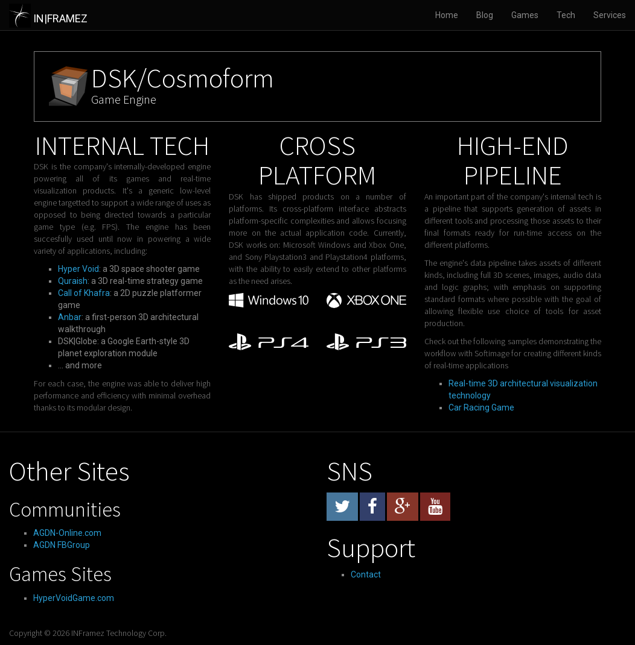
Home (446, 15)
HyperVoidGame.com (73, 598)
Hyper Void (78, 269)
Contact (366, 574)
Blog (484, 15)
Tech (566, 15)
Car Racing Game (481, 407)
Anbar (69, 317)
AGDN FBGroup (61, 545)
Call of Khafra (84, 293)
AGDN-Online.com (67, 533)
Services (609, 15)
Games (524, 15)
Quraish (73, 281)
